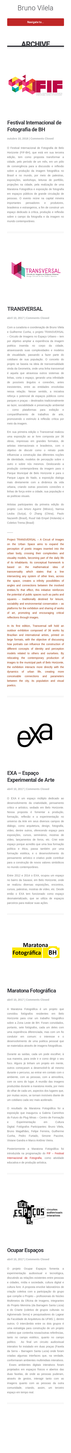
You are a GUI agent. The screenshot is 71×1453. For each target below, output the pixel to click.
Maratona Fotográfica (31, 990)
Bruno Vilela (35, 8)
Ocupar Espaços (25, 1250)
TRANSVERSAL (25, 309)
